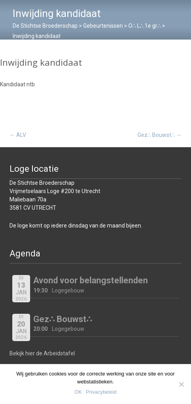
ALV (18, 135)
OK (78, 392)
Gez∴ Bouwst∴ (159, 135)
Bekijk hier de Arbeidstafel (42, 353)
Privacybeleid (101, 392)
